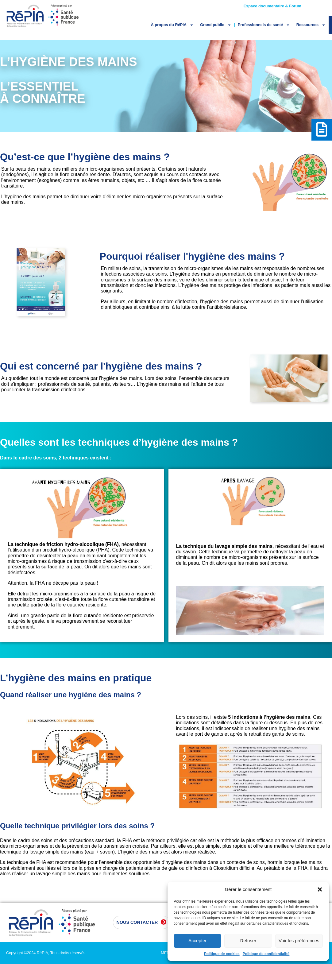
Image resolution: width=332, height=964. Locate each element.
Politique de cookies (222, 954)
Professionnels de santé (264, 25)
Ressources (311, 25)
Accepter (197, 940)
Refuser (248, 940)
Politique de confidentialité (266, 954)
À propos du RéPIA (172, 25)
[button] (320, 889)
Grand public (215, 25)
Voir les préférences (299, 940)
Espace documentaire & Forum (272, 6)
